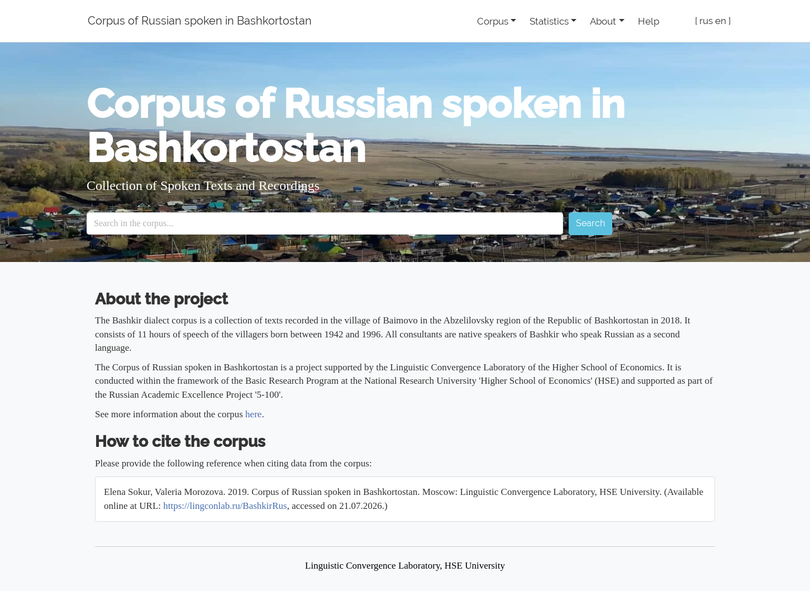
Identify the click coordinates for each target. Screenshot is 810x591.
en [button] (720, 20)
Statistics (549, 21)
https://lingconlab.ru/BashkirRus (225, 506)
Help (648, 21)
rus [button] (706, 20)
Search (590, 223)
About (603, 21)
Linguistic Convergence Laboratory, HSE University (405, 565)
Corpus (492, 21)
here (253, 414)
